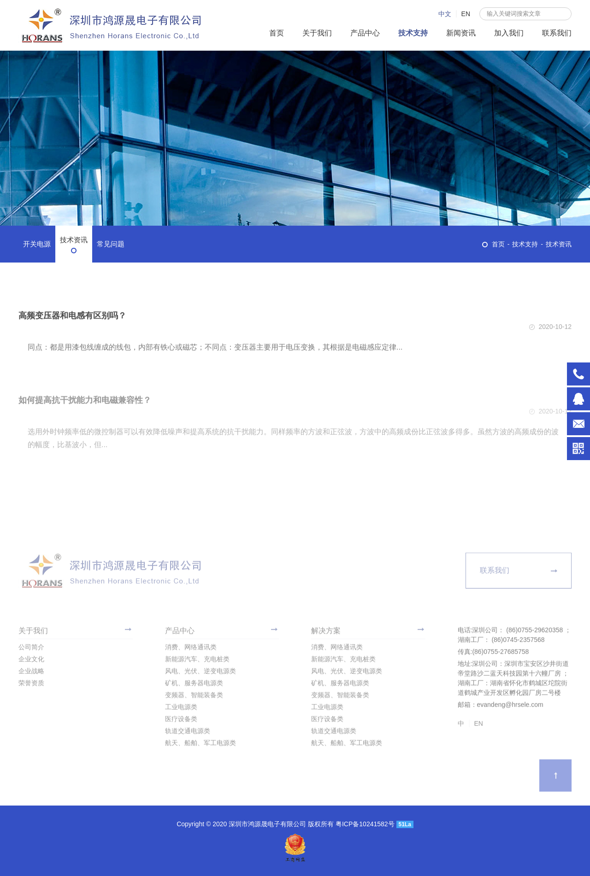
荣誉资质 (31, 685)
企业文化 (31, 661)
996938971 (578, 398)
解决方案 (326, 633)
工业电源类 (181, 708)
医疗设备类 (181, 720)
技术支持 (413, 33)
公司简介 (31, 649)
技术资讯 (74, 240)
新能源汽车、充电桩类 (197, 661)
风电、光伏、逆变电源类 (200, 673)
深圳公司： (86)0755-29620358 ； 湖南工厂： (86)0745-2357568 (578, 373)
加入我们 (509, 33)
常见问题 (110, 244)
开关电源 (37, 244)
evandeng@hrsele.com (578, 423)
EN (465, 14)
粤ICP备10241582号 (366, 824)
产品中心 (365, 33)
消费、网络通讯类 (191, 649)
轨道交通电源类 (187, 732)
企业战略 (31, 673)
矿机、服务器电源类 (194, 685)
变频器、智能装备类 (194, 697)
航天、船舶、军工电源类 (200, 744)
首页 (276, 33)
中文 (444, 14)
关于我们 (317, 33)
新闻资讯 (461, 33)
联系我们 (557, 33)
